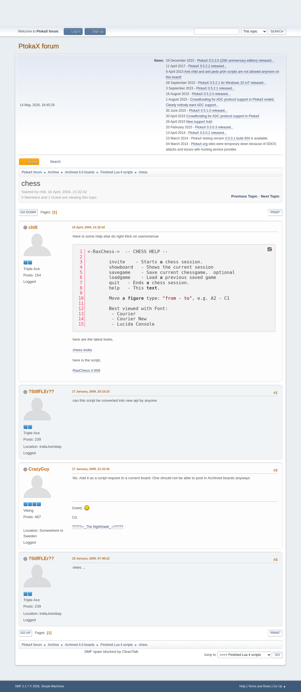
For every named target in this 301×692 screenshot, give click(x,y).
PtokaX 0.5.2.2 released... (207, 66)
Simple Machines (52, 686)
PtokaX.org (199, 144)
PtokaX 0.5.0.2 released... (207, 133)
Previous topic (244, 196)
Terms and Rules (259, 686)
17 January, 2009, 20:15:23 (91, 391)
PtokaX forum (38, 46)
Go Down (28, 212)
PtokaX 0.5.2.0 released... (211, 94)
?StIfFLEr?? (41, 391)
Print (275, 212)
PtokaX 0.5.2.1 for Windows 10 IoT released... (232, 83)
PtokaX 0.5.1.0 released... (208, 111)
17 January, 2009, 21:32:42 (91, 469)
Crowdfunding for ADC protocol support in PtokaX (223, 116)
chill (33, 227)
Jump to (210, 654)
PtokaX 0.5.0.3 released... (214, 127)
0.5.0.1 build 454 (237, 138)
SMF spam (93, 651)
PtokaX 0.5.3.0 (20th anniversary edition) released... (235, 61)
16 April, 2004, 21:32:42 (88, 227)
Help (242, 686)
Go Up (25, 632)
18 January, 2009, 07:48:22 (91, 558)
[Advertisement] (150, 12)
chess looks (82, 350)
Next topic (270, 196)
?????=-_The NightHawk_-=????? (97, 527)
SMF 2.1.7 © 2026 (27, 686)
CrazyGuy (39, 469)
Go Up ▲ (279, 686)
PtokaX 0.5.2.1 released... (215, 88)
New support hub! (199, 122)
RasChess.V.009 (86, 370)
